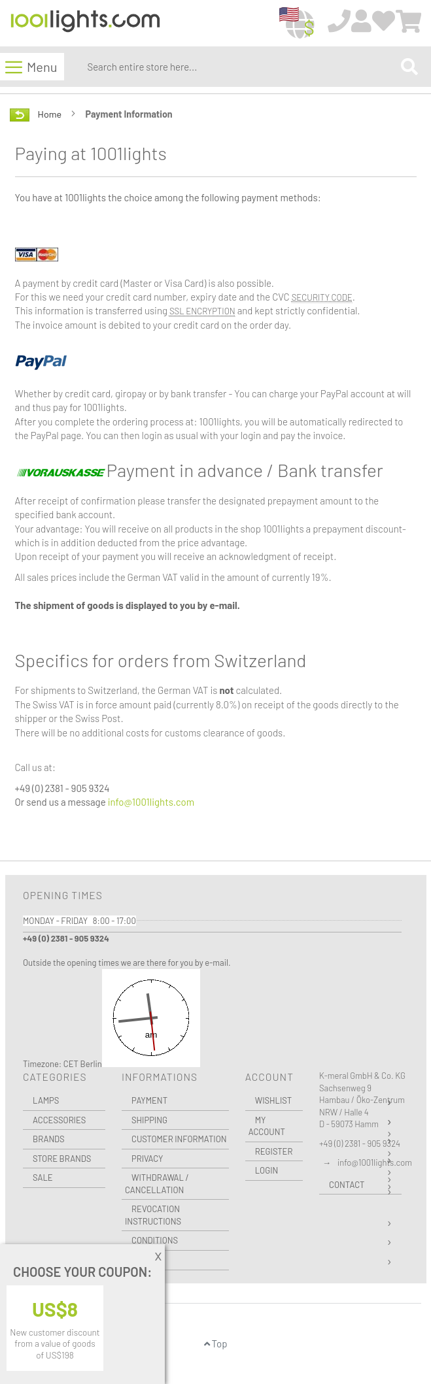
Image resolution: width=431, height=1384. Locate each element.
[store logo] (85, 24)
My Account (267, 1126)
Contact (346, 1184)
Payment (149, 1100)
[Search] (409, 66)
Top (216, 1343)
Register (274, 1151)
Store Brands (62, 1158)
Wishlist (273, 1100)
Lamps (46, 1100)
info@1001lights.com (151, 802)
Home (50, 114)
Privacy (147, 1158)
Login (267, 1170)
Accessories (59, 1120)
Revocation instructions (153, 1215)
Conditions (154, 1240)
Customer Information (179, 1139)
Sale (43, 1177)
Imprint (147, 1260)
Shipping (149, 1120)
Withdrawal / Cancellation (157, 1183)
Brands (49, 1139)
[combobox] (241, 66)
